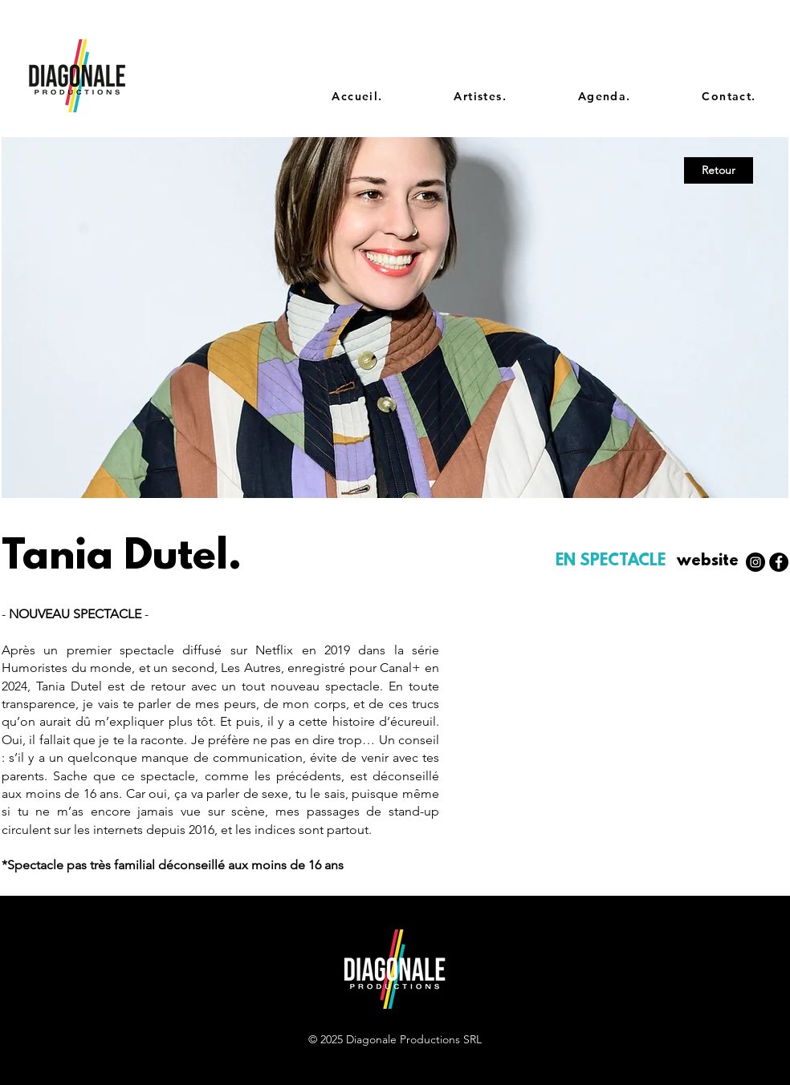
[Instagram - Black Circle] (755, 562)
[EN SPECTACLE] (613, 562)
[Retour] (718, 170)
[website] (707, 562)
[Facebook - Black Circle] (778, 562)
